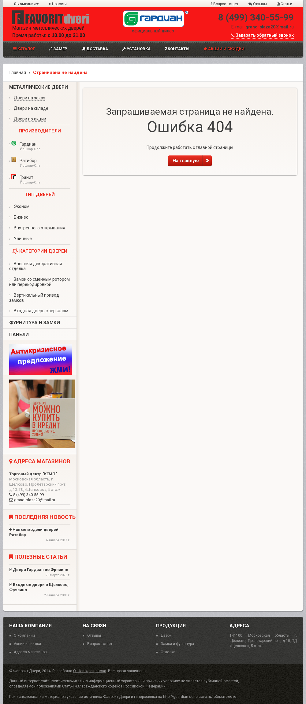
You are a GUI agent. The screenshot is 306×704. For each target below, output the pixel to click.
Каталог (24, 48)
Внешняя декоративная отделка (35, 266)
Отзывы (257, 4)
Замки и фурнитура (177, 644)
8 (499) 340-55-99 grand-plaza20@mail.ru (39, 487)
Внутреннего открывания (37, 227)
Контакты (177, 48)
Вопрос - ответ (224, 4)
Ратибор (39, 163)
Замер (58, 48)
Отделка (168, 652)
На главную (192, 160)
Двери (166, 635)
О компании (26, 4)
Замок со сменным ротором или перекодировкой (39, 282)
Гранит (39, 180)
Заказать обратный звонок (262, 35)
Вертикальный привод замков (34, 298)
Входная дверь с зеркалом (38, 310)
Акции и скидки (223, 48)
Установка (136, 48)
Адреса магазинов (30, 652)
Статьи (284, 4)
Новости (58, 4)
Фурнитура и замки (34, 322)
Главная (17, 72)
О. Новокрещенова (89, 671)
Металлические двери (38, 87)
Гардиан (39, 147)
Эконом (19, 206)
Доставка (94, 48)
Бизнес (18, 217)
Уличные (20, 238)
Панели (19, 334)
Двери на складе (28, 108)
